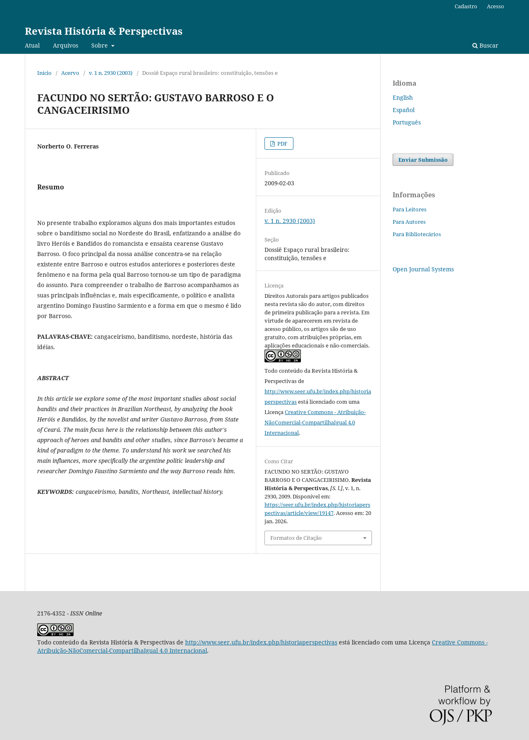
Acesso (495, 6)
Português (407, 122)
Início (44, 73)
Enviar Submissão (423, 159)
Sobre (100, 45)
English (403, 97)
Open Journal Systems (423, 269)
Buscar (485, 45)
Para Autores (409, 221)
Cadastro (466, 6)
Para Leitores (410, 209)
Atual (32, 45)
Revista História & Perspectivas (104, 31)
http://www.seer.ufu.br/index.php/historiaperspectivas (261, 642)
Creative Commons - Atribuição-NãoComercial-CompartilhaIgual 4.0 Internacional (315, 422)
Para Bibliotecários (417, 234)
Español (404, 110)
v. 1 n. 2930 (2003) (111, 73)
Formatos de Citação (296, 537)
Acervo (70, 73)
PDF (282, 143)
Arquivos (65, 45)
